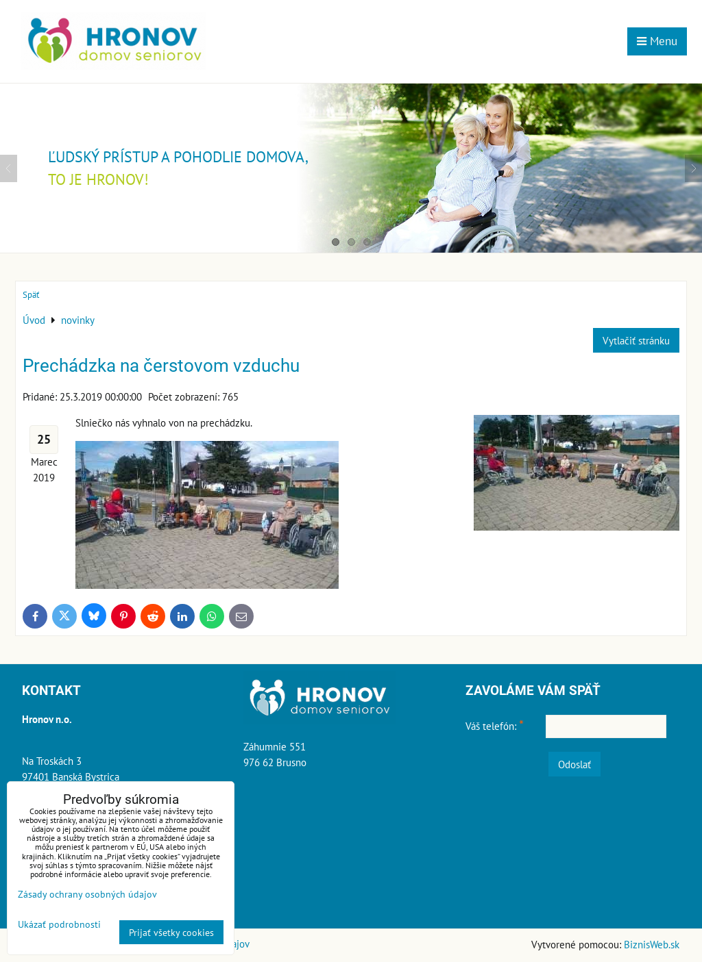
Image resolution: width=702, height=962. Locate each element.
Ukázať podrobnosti (59, 924)
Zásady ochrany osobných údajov (87, 893)
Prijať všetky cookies (171, 932)
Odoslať (574, 764)
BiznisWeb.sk (651, 944)
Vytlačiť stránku (636, 340)
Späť (31, 295)
